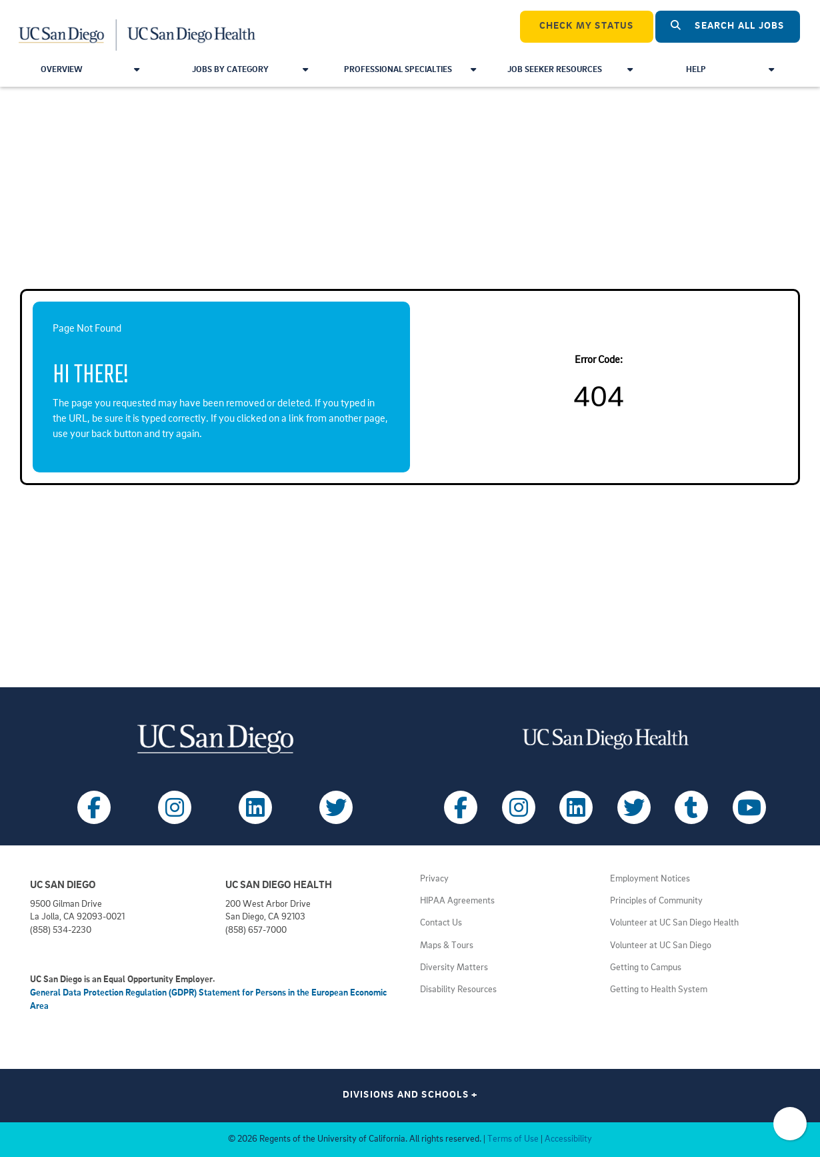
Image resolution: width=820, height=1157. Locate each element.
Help (730, 69)
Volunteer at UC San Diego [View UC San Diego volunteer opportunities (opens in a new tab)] (660, 945)
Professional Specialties (410, 69)
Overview (90, 69)
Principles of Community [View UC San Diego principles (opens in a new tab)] (656, 901)
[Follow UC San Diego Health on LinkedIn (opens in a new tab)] (576, 807)
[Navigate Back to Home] (137, 26)
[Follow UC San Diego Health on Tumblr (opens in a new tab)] (691, 807)
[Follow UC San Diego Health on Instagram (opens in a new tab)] (518, 807)
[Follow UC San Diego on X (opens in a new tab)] (336, 807)
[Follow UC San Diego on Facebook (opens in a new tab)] (94, 807)
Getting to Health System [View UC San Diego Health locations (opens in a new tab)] (658, 990)
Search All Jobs (727, 25)
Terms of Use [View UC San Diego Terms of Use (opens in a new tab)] (513, 1139)
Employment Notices (650, 879)
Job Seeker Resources (570, 69)
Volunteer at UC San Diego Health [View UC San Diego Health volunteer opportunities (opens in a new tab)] (674, 923)
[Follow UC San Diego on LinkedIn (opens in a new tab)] (255, 807)
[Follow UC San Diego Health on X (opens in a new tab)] (634, 807)
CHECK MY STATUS (586, 26)
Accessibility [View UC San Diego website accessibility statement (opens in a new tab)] (568, 1139)
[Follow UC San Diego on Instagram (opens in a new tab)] (174, 807)
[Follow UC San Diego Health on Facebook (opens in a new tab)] (460, 807)
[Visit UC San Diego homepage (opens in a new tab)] (215, 739)
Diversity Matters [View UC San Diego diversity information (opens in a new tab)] (454, 967)
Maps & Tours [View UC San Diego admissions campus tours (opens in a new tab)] (446, 945)
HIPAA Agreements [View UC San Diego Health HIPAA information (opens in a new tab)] (457, 901)
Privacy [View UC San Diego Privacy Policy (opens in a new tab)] (434, 879)
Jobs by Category (250, 69)
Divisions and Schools (410, 1095)
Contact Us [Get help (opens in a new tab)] (441, 923)
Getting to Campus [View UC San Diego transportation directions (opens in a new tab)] (645, 967)
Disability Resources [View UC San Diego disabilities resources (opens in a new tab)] (458, 990)
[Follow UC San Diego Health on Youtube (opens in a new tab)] (749, 807)
